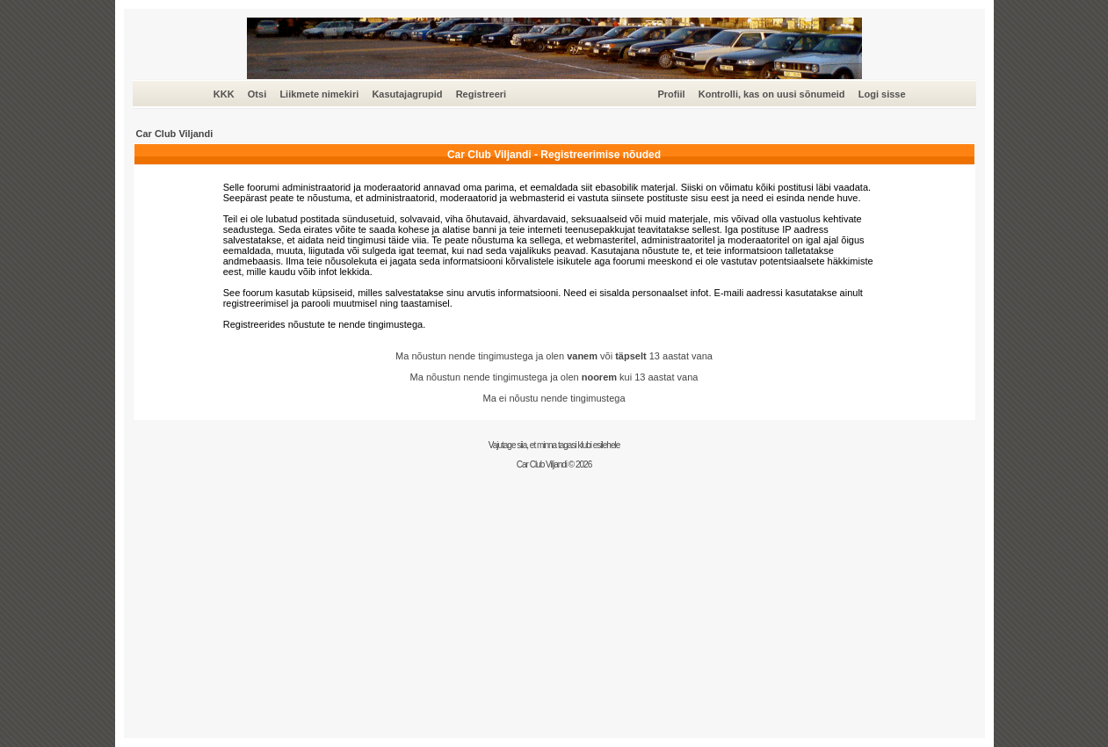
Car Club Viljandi (175, 133)
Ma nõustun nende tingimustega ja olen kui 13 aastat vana (554, 377)
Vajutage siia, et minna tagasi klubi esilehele (554, 445)
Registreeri (481, 94)
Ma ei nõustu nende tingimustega (553, 398)
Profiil (670, 94)
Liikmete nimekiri (318, 94)
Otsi (257, 94)
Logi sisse (882, 94)
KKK (224, 94)
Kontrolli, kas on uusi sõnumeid (772, 94)
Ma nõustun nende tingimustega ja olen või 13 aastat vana (554, 356)
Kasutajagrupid (407, 94)
